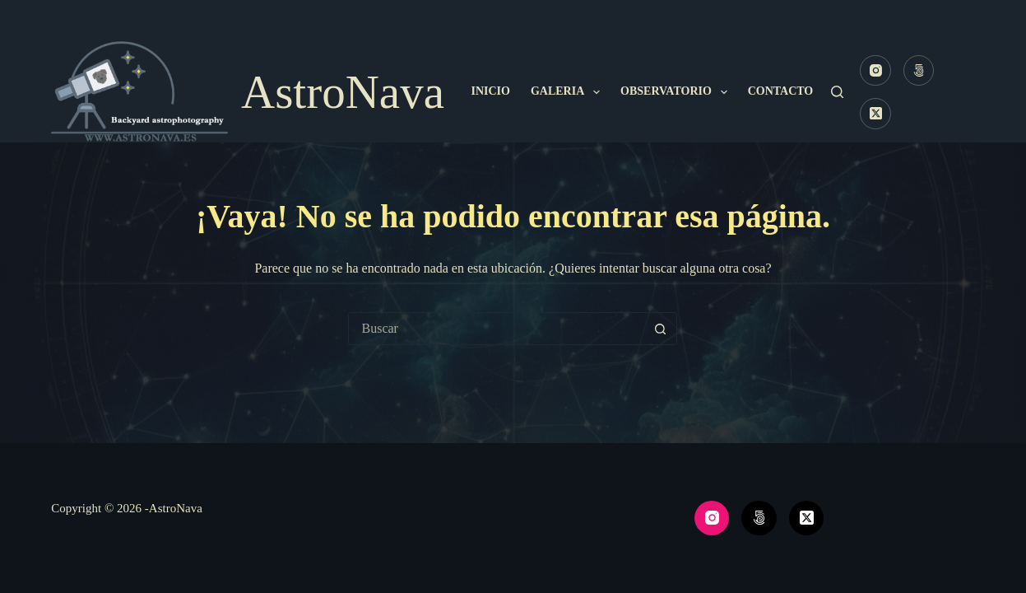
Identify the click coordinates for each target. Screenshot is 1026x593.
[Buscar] (837, 92)
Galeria (568, 92)
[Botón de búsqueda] (659, 328)
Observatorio (677, 92)
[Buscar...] (496, 328)
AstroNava (342, 92)
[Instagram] (875, 70)
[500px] (919, 70)
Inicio (490, 91)
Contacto (781, 91)
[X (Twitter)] (875, 113)
